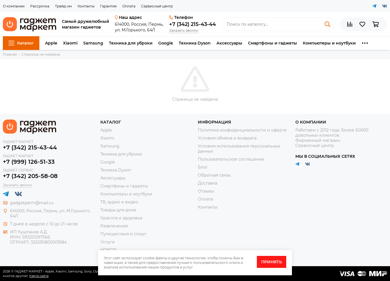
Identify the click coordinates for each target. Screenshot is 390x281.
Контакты (86, 6)
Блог (203, 167)
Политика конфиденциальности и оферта (242, 130)
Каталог (21, 43)
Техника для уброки (131, 43)
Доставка (207, 183)
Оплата (128, 6)
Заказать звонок (183, 30)
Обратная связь (214, 175)
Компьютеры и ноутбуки (329, 43)
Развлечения (114, 226)
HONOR (108, 249)
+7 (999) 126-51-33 (29, 161)
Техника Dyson (195, 43)
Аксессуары (229, 43)
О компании (14, 6)
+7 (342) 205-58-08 (30, 176)
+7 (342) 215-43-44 (192, 24)
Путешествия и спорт (123, 233)
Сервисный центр (157, 6)
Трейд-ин (63, 6)
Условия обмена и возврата (227, 138)
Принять (271, 261)
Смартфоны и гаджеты (272, 43)
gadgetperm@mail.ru (31, 202)
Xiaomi (70, 43)
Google (165, 43)
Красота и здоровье (121, 218)
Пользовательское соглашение (231, 159)
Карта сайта (38, 276)
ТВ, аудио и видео (119, 202)
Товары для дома (118, 210)
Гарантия (108, 6)
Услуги (107, 241)
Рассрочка (39, 6)
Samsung (93, 43)
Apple (51, 43)
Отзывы (206, 191)
